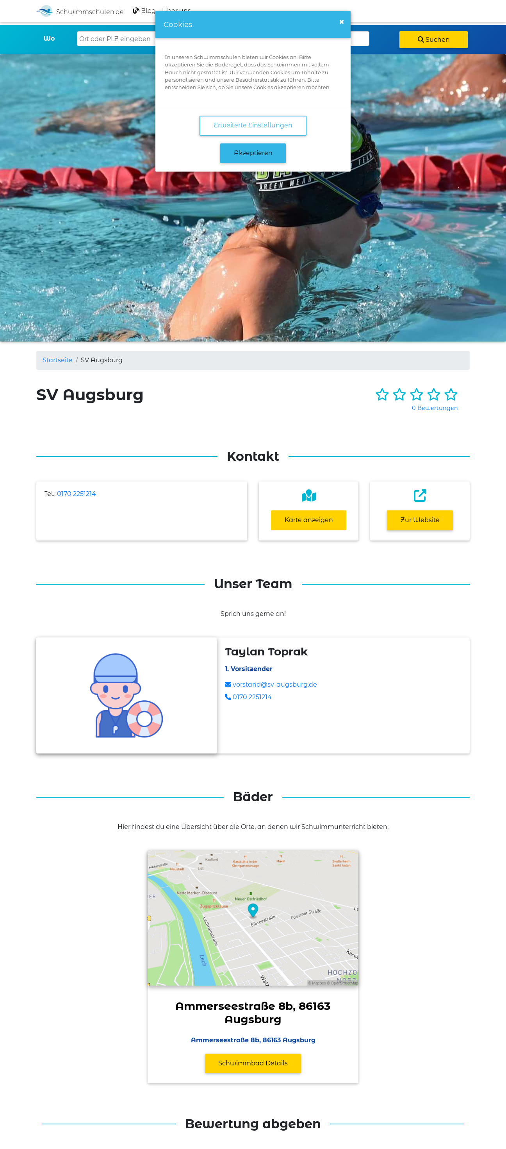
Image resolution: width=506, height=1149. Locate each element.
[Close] (342, 22)
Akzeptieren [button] (253, 153)
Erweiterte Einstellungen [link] (253, 125)
